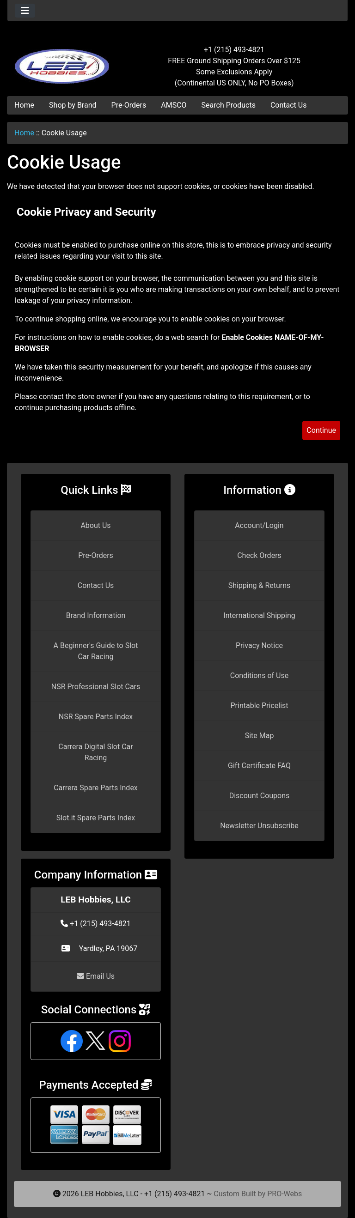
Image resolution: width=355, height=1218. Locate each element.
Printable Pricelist (259, 705)
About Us (95, 525)
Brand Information (96, 615)
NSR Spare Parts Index (96, 716)
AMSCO (173, 105)
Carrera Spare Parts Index (96, 787)
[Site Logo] (64, 61)
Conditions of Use (259, 675)
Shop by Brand (72, 105)
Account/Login (259, 525)
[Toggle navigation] (25, 11)
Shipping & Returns (259, 585)
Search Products (229, 105)
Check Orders (259, 555)
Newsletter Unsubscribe (259, 825)
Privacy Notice (259, 645)
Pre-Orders (129, 105)
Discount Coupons (259, 795)
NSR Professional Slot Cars (96, 686)
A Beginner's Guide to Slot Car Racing (96, 651)
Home (24, 105)
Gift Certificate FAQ (259, 765)
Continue (321, 430)
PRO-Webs (284, 1193)
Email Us (96, 976)
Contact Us (288, 105)
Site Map (259, 735)
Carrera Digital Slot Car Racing (95, 752)
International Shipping (259, 615)
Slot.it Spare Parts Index (95, 817)
